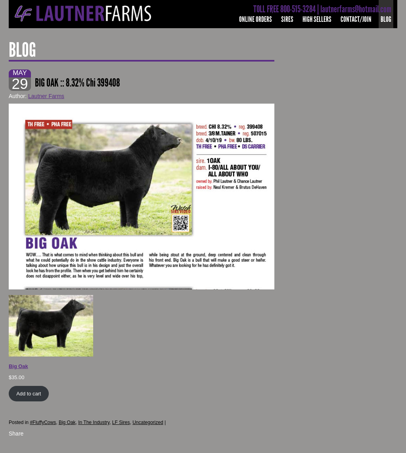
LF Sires (121, 422)
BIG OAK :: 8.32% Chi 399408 (77, 83)
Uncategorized (147, 422)
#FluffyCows (43, 422)
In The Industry (93, 422)
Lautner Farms (46, 96)
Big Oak (67, 422)
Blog (386, 19)
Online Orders (255, 19)
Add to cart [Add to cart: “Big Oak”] (28, 394)
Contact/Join (356, 19)
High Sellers (317, 19)
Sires (287, 19)
